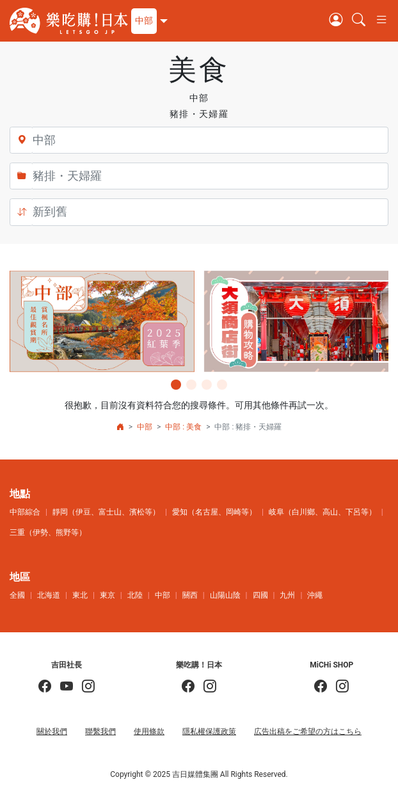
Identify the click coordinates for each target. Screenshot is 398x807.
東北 (80, 595)
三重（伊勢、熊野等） (48, 532)
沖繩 (314, 595)
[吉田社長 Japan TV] (62, 687)
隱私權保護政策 (209, 731)
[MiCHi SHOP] (320, 687)
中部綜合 (25, 511)
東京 (107, 595)
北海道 (48, 595)
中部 (144, 426)
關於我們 (51, 731)
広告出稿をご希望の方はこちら (308, 731)
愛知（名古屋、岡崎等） (214, 511)
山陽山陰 (225, 595)
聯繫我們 (100, 731)
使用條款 (149, 731)
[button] (148, 21)
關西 (190, 595)
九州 (287, 595)
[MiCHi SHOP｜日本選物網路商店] (338, 687)
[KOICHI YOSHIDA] (84, 687)
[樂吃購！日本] (188, 687)
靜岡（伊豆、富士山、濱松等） (106, 511)
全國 (17, 595)
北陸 (135, 595)
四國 (260, 595)
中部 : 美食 (183, 426)
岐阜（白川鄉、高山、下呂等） (322, 511)
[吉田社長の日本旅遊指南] (44, 687)
